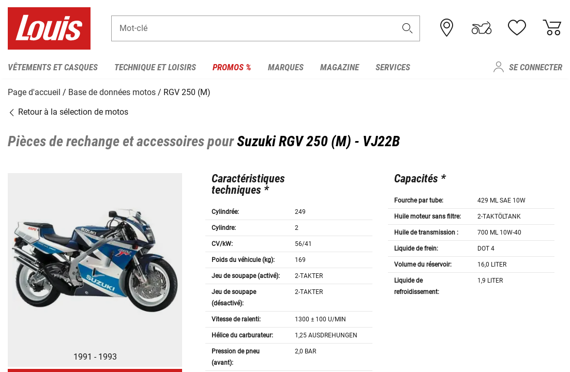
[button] (407, 29)
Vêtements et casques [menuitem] (53, 67)
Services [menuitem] (393, 67)
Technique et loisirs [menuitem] (155, 67)
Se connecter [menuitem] (535, 67)
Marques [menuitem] (286, 67)
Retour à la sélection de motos (68, 111)
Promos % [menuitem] (232, 67)
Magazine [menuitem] (339, 67)
